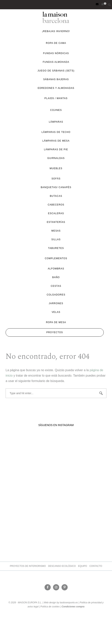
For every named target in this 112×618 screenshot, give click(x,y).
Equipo (82, 566)
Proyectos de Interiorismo (28, 566)
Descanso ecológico (62, 566)
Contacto (95, 566)
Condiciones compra (72, 606)
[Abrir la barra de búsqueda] (108, 4)
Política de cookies (50, 606)
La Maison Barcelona (56, 17)
